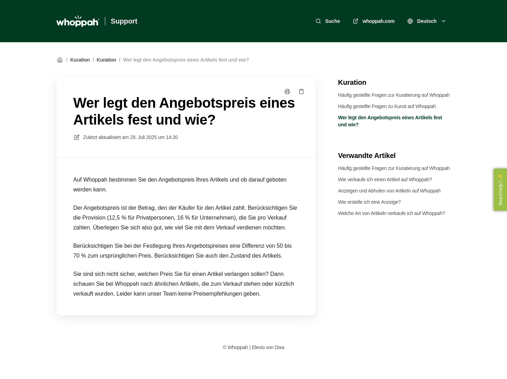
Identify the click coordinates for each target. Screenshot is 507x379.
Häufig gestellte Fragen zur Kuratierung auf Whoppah (394, 95)
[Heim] (78, 21)
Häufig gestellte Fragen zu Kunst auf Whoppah (387, 106)
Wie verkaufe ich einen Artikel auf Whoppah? (385, 179)
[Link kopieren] (301, 91)
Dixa (279, 347)
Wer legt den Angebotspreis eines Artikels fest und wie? (186, 60)
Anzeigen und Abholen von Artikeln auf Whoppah (389, 191)
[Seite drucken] (287, 91)
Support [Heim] (124, 21)
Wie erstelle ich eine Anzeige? (369, 202)
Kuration (80, 60)
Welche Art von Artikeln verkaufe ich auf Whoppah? (391, 213)
